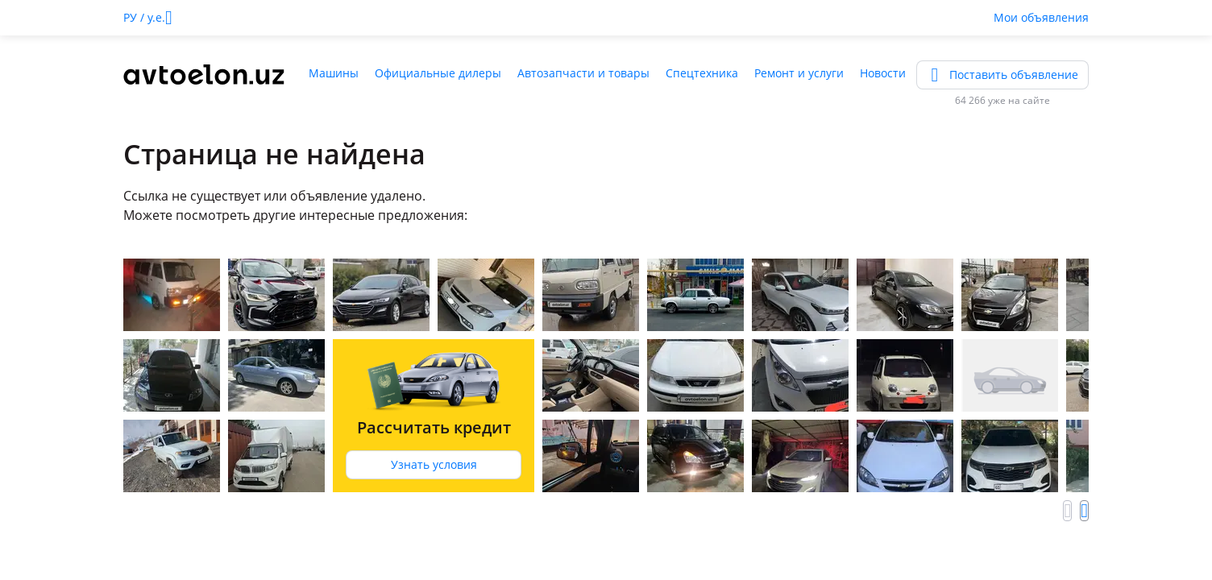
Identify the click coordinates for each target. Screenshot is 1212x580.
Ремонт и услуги (799, 73)
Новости (883, 73)
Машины (334, 73)
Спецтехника (702, 73)
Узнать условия (434, 464)
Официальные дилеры (438, 73)
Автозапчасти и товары (583, 73)
